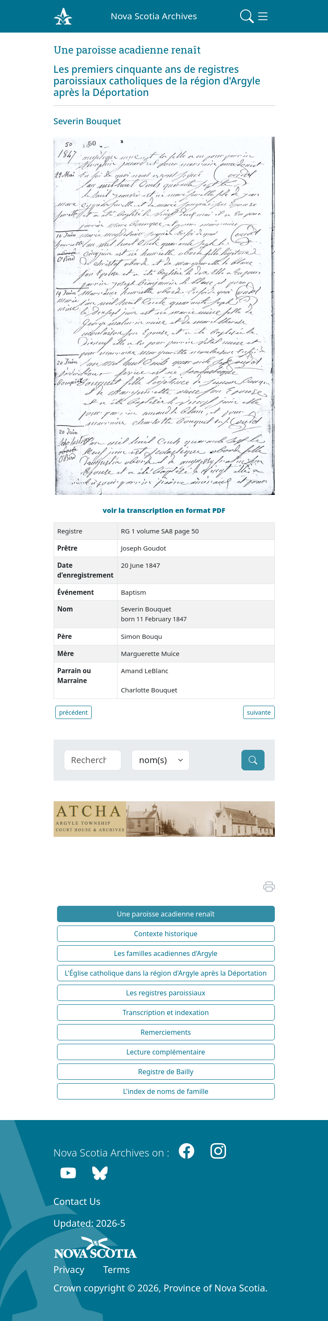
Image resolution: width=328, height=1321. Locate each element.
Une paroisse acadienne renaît (166, 914)
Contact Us (77, 1201)
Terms (116, 1269)
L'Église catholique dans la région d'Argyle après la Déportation (166, 973)
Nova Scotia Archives (154, 16)
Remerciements (166, 1032)
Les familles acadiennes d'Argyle (165, 953)
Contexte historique (165, 933)
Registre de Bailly (165, 1071)
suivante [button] (259, 712)
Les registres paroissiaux (165, 992)
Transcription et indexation (166, 1012)
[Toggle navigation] (254, 16)
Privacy (69, 1269)
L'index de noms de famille (165, 1091)
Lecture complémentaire (165, 1052)
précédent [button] (73, 712)
